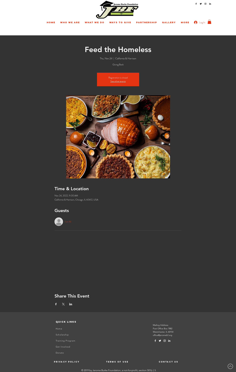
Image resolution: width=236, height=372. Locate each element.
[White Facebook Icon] (155, 340)
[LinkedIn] (210, 4)
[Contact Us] (174, 362)
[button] (70, 22)
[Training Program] (71, 341)
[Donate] (71, 353)
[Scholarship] (71, 335)
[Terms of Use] (118, 362)
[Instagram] (205, 4)
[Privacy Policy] (69, 362)
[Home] (71, 329)
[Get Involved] (71, 347)
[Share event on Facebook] (56, 304)
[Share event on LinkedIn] (70, 304)
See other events (118, 81)
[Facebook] (196, 4)
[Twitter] (201, 4)
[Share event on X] (63, 304)
